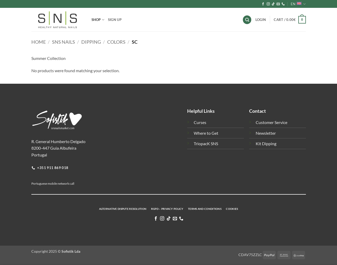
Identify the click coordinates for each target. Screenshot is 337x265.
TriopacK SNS (206, 143)
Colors (116, 42)
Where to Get (206, 133)
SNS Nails (63, 42)
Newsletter (266, 133)
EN (298, 4)
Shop (98, 19)
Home (38, 42)
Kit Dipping (266, 143)
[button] (290, 20)
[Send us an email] (278, 4)
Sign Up (115, 20)
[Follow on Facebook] (263, 4)
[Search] (247, 19)
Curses (200, 122)
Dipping (91, 42)
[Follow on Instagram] (268, 4)
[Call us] (283, 4)
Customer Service (271, 122)
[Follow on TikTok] (273, 4)
